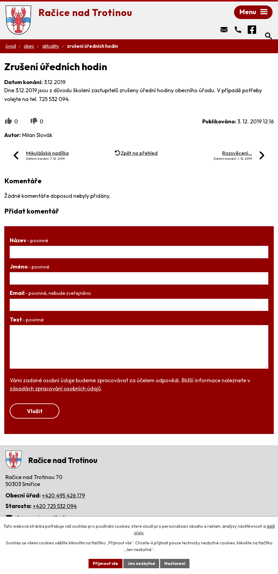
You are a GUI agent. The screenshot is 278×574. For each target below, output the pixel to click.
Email (50, 293)
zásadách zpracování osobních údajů (55, 389)
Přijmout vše (105, 563)
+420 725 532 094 (55, 507)
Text (27, 320)
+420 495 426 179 (63, 496)
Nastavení (175, 563)
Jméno (29, 267)
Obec (29, 47)
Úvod (10, 47)
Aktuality (50, 47)
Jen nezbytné (141, 563)
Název (29, 241)
